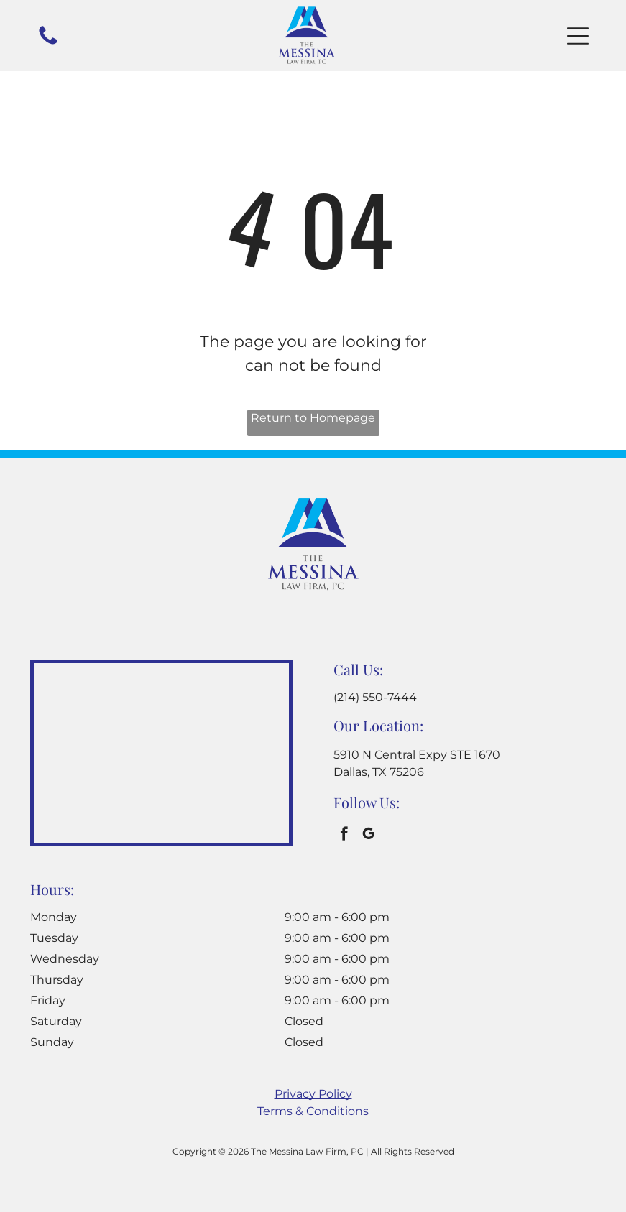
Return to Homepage (313, 418)
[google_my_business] (368, 835)
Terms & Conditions (313, 1111)
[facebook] (343, 835)
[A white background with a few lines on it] (48, 43)
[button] (578, 36)
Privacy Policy (313, 1094)
